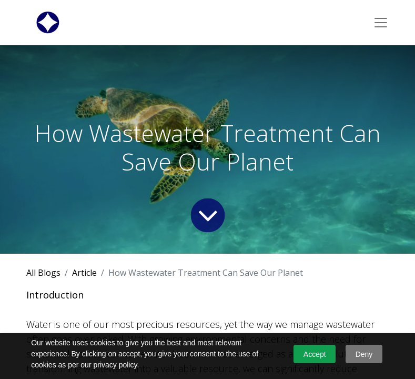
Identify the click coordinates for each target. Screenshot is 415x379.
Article (84, 272)
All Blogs (43, 272)
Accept (314, 354)
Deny (364, 354)
